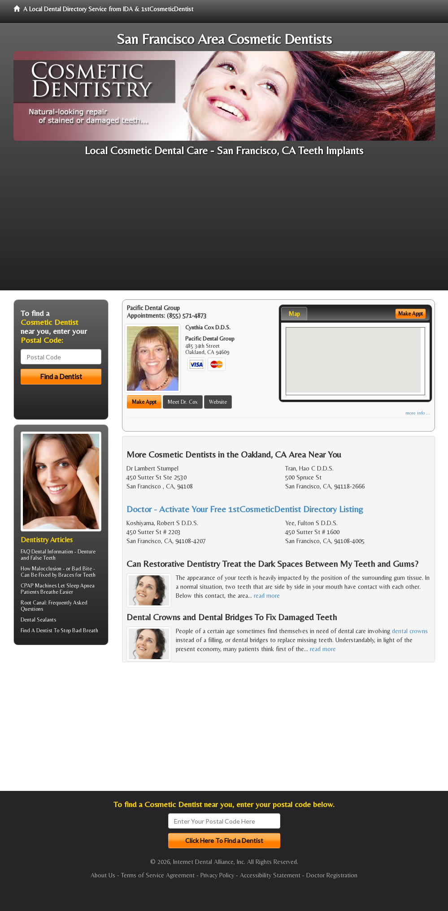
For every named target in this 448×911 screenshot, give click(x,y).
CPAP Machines (39, 586)
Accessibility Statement (270, 875)
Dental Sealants (38, 620)
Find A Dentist (36, 630)
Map (294, 313)
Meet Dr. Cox (183, 402)
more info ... (417, 412)
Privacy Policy (217, 875)
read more (267, 595)
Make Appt (144, 402)
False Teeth (43, 558)
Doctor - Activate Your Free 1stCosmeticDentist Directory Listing (244, 509)
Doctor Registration (331, 875)
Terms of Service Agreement (158, 875)
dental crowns (410, 631)
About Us (103, 875)
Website (218, 402)
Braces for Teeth (77, 575)
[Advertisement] (224, 227)
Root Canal (33, 603)
